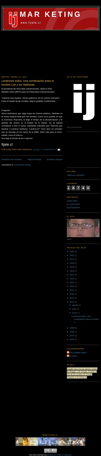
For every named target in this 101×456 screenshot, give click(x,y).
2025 (72, 251)
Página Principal (34, 159)
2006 (72, 339)
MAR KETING (51, 14)
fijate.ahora (72, 356)
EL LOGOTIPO (73, 204)
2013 (72, 290)
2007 (72, 335)
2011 (72, 298)
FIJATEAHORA (73, 208)
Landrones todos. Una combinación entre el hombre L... (85, 319)
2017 (72, 275)
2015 (72, 282)
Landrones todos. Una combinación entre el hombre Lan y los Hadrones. (27, 82)
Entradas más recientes (11, 159)
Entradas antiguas (54, 159)
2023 (72, 255)
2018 (72, 271)
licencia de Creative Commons (59, 455)
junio (74, 309)
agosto (75, 305)
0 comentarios (48, 149)
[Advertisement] (50, 53)
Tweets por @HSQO (76, 175)
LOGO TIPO (72, 201)
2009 (72, 328)
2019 (72, 267)
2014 (72, 286)
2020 (72, 263)
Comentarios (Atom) (22, 165)
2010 (72, 302)
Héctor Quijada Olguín (77, 352)
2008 (72, 332)
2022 (72, 259)
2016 (72, 278)
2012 (72, 294)
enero (75, 313)
